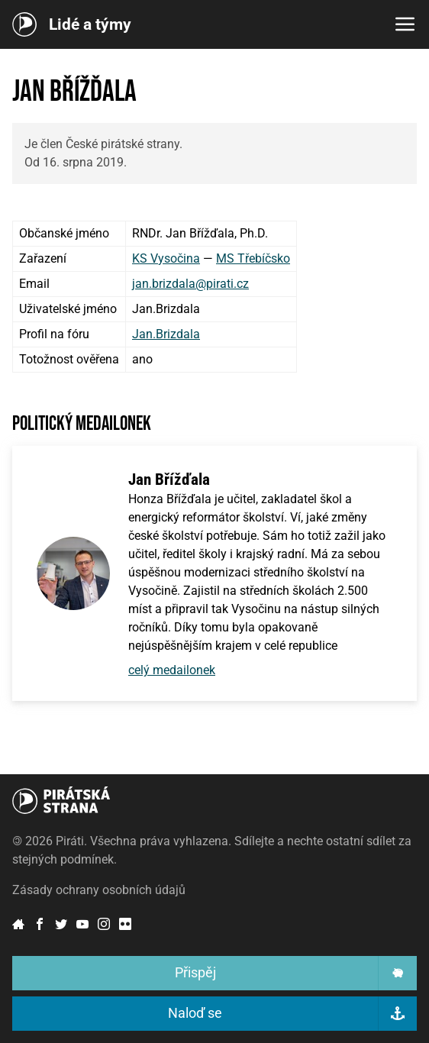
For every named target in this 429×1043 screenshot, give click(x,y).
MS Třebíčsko (253, 258)
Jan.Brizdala (166, 334)
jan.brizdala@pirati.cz (190, 283)
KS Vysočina (166, 258)
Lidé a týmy (90, 25)
